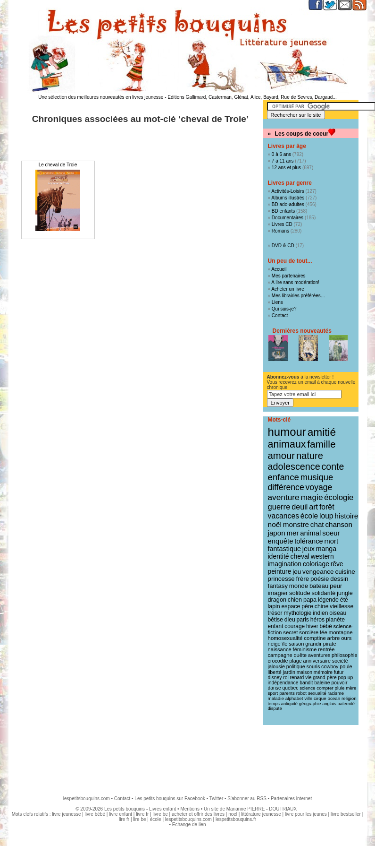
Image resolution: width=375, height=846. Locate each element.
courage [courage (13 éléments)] (294, 626)
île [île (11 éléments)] (285, 644)
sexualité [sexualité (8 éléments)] (317, 693)
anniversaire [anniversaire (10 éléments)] (317, 661)
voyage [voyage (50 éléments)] (319, 487)
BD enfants (283, 211)
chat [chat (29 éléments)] (317, 524)
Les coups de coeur (302, 133)
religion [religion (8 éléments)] (349, 698)
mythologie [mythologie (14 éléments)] (297, 613)
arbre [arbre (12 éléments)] (333, 638)
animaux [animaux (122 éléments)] (287, 444)
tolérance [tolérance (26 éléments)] (308, 541)
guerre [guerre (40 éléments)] (279, 506)
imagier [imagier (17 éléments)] (278, 592)
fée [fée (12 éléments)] (323, 632)
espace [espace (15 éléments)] (290, 606)
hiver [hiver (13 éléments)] (312, 626)
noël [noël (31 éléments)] (275, 524)
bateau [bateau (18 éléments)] (318, 585)
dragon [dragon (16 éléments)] (277, 599)
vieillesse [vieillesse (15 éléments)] (341, 606)
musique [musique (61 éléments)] (316, 477)
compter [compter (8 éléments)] (325, 688)
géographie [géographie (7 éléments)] (310, 703)
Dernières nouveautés (302, 331)
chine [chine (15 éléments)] (322, 606)
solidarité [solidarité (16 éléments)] (324, 593)
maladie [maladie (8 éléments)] (276, 698)
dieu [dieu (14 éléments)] (289, 619)
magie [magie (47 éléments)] (311, 497)
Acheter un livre (287, 289)
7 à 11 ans (283, 161)
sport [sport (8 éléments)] (273, 693)
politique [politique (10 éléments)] (295, 666)
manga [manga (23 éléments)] (326, 548)
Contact (280, 315)
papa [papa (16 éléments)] (310, 599)
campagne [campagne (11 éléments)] (280, 655)
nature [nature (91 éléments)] (309, 455)
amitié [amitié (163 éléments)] (322, 432)
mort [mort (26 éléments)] (331, 541)
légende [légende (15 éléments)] (328, 599)
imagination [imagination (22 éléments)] (285, 564)
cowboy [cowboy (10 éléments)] (329, 666)
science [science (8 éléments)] (307, 688)
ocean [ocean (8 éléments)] (333, 698)
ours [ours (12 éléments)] (346, 638)
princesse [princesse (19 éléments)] (281, 578)
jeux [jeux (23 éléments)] (308, 548)
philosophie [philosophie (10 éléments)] (344, 655)
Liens (277, 302)
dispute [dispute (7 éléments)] (275, 708)
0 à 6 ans (281, 154)
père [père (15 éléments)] (307, 606)
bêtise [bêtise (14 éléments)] (275, 619)
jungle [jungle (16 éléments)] (345, 593)
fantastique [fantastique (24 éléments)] (284, 548)
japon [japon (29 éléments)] (276, 533)
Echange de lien (189, 824)
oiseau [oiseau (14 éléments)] (337, 613)
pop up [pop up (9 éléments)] (345, 677)
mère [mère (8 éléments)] (351, 688)
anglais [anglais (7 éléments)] (329, 703)
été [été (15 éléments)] (344, 599)
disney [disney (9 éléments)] (275, 677)
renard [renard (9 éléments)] (297, 677)
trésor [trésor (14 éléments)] (275, 613)
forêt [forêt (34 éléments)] (326, 507)
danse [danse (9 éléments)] (274, 688)
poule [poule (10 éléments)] (346, 666)
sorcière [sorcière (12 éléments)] (308, 632)
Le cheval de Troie (58, 164)
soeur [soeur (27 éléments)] (331, 533)
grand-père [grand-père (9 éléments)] (325, 677)
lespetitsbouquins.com (86, 798)
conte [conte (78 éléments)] (333, 466)
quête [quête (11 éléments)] (300, 655)
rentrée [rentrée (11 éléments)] (326, 649)
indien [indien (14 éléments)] (320, 613)
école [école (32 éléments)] (309, 516)
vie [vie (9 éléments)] (308, 677)
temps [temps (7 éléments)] (274, 703)
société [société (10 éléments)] (340, 661)
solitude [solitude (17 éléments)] (299, 592)
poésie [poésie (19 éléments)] (319, 578)
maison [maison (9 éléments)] (304, 672)
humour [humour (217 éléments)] (287, 431)
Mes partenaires (289, 275)
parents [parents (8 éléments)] (287, 693)
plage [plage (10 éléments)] (295, 661)
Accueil (278, 269)
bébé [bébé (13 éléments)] (325, 626)
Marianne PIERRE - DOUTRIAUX (261, 808)
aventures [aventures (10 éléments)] (319, 655)
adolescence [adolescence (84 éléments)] (294, 466)
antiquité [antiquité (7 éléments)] (289, 703)
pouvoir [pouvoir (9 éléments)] (339, 682)
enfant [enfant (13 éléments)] (275, 626)
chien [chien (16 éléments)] (295, 599)
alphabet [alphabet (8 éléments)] (294, 698)
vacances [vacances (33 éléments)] (284, 516)
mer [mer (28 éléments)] (293, 533)
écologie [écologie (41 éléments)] (338, 497)
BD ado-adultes (288, 204)
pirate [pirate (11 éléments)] (329, 644)
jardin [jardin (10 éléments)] (289, 672)
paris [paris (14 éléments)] (303, 619)
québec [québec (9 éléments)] (290, 688)
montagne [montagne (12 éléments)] (341, 632)
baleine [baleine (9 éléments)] (322, 682)
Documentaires (287, 217)
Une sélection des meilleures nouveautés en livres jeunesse (100, 97)
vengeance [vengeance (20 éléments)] (318, 571)
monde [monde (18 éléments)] (298, 585)
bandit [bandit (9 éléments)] (306, 682)
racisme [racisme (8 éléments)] (335, 693)
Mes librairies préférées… (298, 295)
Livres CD (282, 224)
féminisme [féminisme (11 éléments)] (305, 649)
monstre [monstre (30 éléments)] (296, 524)
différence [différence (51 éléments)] (286, 487)
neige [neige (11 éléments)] (274, 644)
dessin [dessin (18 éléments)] (339, 578)
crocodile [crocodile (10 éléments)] (278, 661)
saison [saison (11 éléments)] (296, 644)
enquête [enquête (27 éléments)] (280, 541)
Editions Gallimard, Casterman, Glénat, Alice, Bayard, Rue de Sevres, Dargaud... (252, 97)
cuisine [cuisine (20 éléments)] (345, 571)
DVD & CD (283, 245)
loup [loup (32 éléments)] (326, 516)
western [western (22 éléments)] (322, 556)
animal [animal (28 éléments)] (310, 533)
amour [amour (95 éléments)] (281, 455)
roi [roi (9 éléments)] (286, 677)
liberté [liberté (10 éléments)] (275, 672)
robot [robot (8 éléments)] (301, 693)
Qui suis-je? (284, 308)
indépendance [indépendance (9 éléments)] (283, 682)
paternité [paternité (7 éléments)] (346, 703)
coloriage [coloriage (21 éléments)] (316, 564)
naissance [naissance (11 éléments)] (280, 649)
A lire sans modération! (295, 282)
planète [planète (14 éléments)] (335, 619)
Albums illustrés (287, 197)
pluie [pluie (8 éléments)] (340, 688)
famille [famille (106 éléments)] (321, 444)
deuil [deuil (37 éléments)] (300, 506)
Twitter (216, 798)
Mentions (190, 808)
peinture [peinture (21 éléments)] (280, 571)
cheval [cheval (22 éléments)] (299, 556)
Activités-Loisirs (287, 191)
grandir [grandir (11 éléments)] (313, 644)
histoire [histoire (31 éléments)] (346, 516)
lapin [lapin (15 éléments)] (274, 606)
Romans (280, 230)
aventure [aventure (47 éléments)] (284, 497)
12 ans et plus (286, 167)
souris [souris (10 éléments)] (313, 666)
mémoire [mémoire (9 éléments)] (323, 672)
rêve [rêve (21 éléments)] (337, 564)
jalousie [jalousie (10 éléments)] (276, 666)
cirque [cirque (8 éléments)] (320, 698)
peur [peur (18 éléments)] (336, 585)
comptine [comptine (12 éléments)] (315, 638)
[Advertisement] (187, 755)
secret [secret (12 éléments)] (290, 632)
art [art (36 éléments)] (313, 506)
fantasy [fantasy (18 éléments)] (278, 585)
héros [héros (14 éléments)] (317, 619)
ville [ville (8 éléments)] (308, 698)
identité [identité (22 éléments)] (278, 556)
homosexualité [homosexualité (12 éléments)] (285, 638)
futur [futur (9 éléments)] (339, 672)
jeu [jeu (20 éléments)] (296, 571)
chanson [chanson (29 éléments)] (338, 524)
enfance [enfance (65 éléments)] (284, 477)
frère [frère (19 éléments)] (302, 578)
